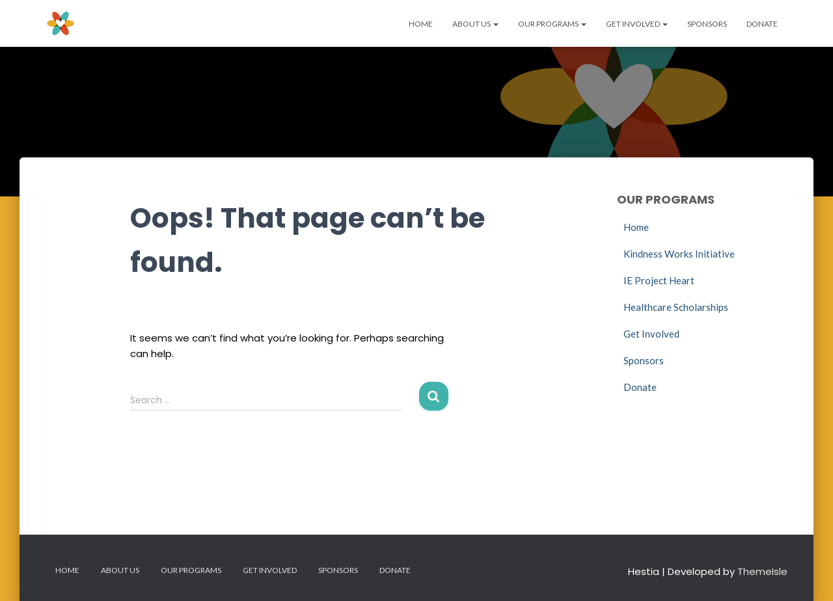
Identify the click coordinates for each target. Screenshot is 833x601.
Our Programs (552, 24)
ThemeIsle (762, 571)
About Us (475, 24)
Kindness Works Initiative (679, 254)
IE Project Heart (658, 280)
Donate (762, 24)
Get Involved (637, 24)
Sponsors (707, 24)
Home (421, 24)
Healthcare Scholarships (675, 307)
